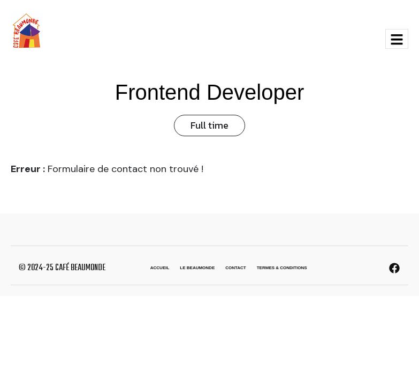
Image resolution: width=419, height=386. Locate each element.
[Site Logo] (26, 29)
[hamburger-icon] (396, 39)
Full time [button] (209, 125)
